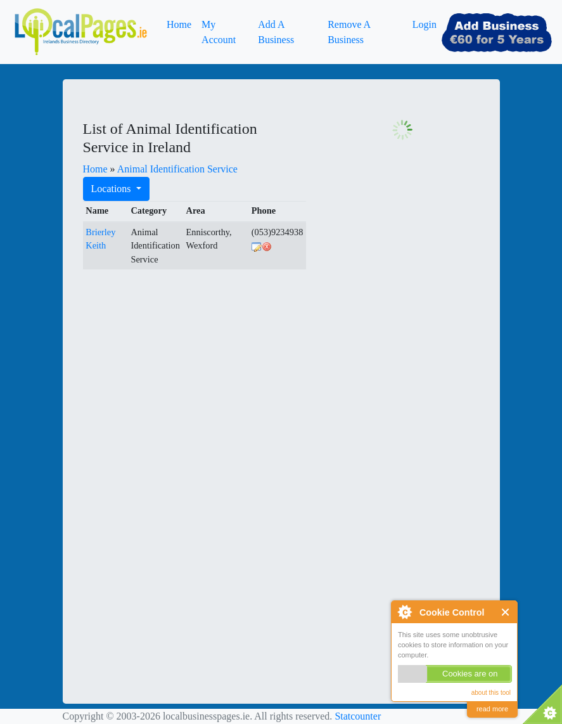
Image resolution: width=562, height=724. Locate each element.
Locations (112, 188)
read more (492, 709)
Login (424, 24)
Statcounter (358, 716)
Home (179, 24)
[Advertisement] (178, 359)
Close (506, 612)
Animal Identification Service (177, 169)
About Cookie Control (404, 612)
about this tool (491, 692)
